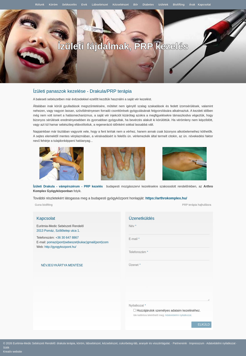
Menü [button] (12, 18)
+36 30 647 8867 (29, 353)
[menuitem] (28, 28)
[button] (13, 25)
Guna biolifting (11, 330)
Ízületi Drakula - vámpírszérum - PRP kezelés (32, 316)
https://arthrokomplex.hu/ (122, 323)
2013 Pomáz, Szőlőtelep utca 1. (21, 350)
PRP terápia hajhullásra (35, 330)
